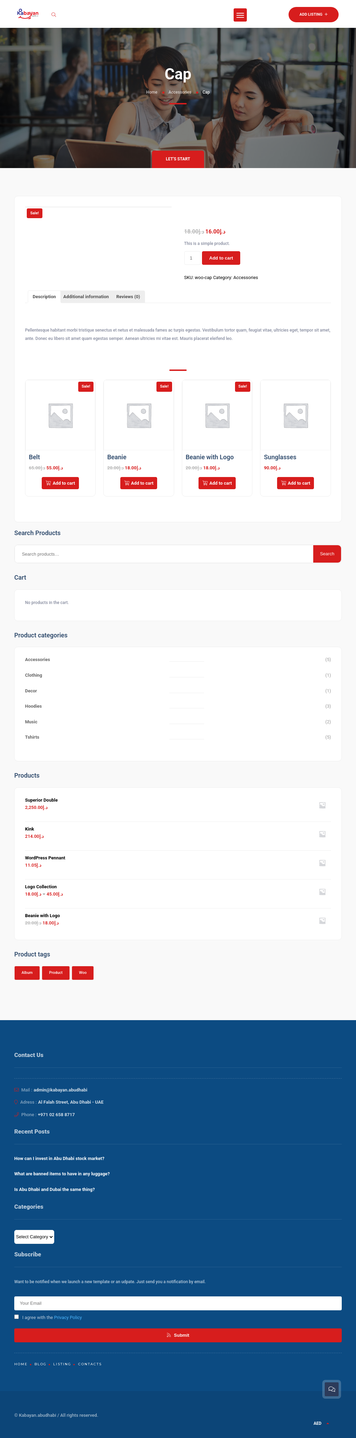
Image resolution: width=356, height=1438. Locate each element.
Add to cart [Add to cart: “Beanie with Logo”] (217, 483)
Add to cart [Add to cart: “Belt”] (60, 483)
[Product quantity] (192, 258)
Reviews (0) (128, 296)
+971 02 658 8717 (56, 1114)
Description (44, 296)
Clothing (33, 675)
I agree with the (48, 1317)
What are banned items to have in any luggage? (62, 1173)
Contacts (90, 1364)
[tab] (44, 297)
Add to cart (221, 258)
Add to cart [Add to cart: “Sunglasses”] (295, 483)
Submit (178, 1335)
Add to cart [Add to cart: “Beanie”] (139, 483)
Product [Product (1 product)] (56, 972)
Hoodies (33, 706)
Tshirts (32, 737)
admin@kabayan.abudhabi (60, 1090)
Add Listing (313, 14)
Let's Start (178, 159)
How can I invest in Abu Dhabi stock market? (59, 1158)
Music (31, 721)
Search (327, 553)
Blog (40, 1364)
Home (151, 92)
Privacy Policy (68, 1317)
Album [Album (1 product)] (27, 972)
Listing (62, 1364)
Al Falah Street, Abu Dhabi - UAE (71, 1102)
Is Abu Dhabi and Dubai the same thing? (54, 1189)
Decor (31, 690)
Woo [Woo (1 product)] (83, 972)
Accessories (180, 92)
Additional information (86, 296)
